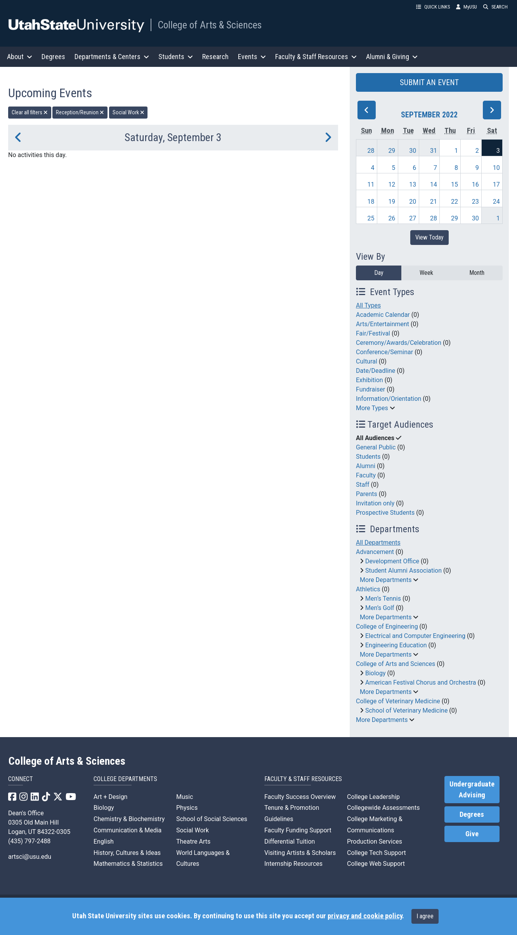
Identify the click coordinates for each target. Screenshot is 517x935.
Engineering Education (396, 645)
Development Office (392, 561)
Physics (187, 807)
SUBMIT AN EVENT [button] (429, 82)
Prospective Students (385, 512)
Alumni (365, 466)
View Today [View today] (429, 237)
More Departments (385, 580)
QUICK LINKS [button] (433, 7)
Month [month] (476, 272)
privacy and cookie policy (365, 916)
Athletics (368, 589)
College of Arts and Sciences (395, 664)
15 (454, 184)
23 (475, 201)
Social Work (192, 830)
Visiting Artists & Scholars (300, 852)
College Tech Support (376, 852)
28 (371, 150)
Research (215, 56)
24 (496, 201)
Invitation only (375, 503)
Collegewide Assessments (383, 807)
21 (433, 201)
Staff (363, 484)
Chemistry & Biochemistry (129, 819)
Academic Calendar (383, 314)
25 (371, 218)
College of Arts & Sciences (210, 25)
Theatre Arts (193, 841)
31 (433, 150)
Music (184, 796)
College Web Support (376, 863)
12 (391, 184)
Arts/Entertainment (382, 324)
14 (433, 184)
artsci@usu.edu (29, 856)
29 (391, 150)
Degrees (53, 56)
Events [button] (252, 56)
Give (472, 834)
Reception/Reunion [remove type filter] (80, 112)
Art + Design (110, 796)
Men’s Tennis (383, 598)
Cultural (366, 361)
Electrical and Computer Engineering (415, 636)
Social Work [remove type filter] (128, 112)
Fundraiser (370, 389)
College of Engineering (387, 626)
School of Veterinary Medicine (406, 710)
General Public (376, 447)
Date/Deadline (375, 370)
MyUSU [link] (466, 7)
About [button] (19, 56)
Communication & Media (127, 830)
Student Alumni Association (403, 570)
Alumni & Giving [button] (392, 56)
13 (412, 184)
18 (371, 201)
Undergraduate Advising (471, 789)
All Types (368, 305)
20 (412, 201)
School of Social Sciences (211, 819)
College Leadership (373, 796)
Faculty (366, 475)
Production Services (374, 841)
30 (412, 150)
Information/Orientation (388, 398)
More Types (372, 408)
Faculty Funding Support (297, 830)
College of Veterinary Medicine (398, 701)
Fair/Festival (373, 333)
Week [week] (426, 272)
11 (371, 184)
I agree (425, 916)
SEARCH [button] (495, 7)
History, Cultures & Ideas (127, 852)
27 (412, 218)
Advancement (375, 552)
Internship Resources (293, 863)
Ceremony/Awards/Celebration (398, 342)
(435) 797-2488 (29, 841)
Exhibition (369, 380)
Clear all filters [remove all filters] (30, 112)
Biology (375, 673)
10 (496, 167)
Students (368, 456)
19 (391, 201)
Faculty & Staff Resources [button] (316, 56)
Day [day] (378, 272)
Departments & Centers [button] (112, 56)
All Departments (378, 542)
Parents (366, 494)
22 (454, 201)
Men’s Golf (379, 608)
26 (391, 218)
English (104, 841)
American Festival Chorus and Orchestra (420, 682)
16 (475, 184)
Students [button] (175, 56)
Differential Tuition (289, 841)
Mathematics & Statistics (128, 863)
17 (496, 184)
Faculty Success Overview (300, 796)
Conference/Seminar (384, 352)
